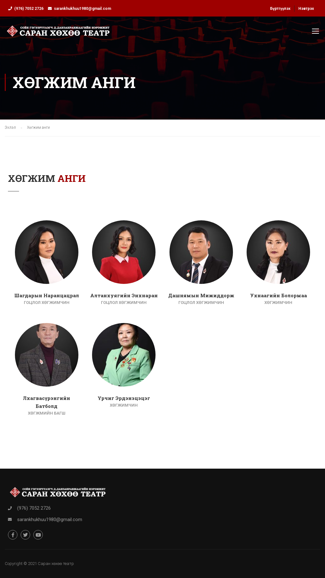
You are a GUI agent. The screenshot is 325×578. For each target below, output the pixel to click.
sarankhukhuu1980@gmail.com (82, 8)
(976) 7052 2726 (28, 8)
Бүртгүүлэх (280, 8)
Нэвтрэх (306, 8)
